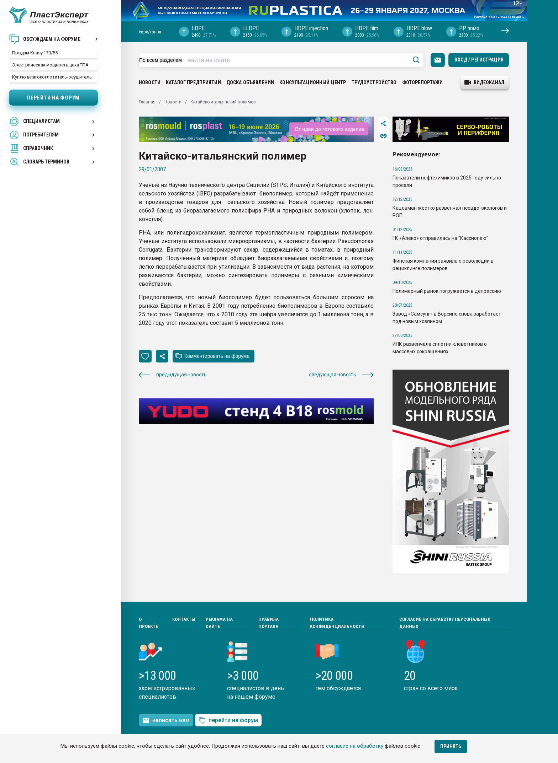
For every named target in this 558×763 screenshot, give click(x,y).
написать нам (166, 720)
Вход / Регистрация (479, 60)
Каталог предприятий (193, 82)
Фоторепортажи (422, 82)
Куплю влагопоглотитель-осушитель (52, 77)
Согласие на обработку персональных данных (444, 623)
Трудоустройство (374, 82)
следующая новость (341, 375)
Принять (450, 746)
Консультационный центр (312, 82)
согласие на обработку (354, 746)
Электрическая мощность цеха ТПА (50, 65)
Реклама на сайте (219, 623)
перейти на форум (228, 720)
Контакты (183, 619)
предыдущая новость (172, 375)
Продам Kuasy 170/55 (35, 52)
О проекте (148, 623)
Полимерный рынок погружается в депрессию (447, 291)
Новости (149, 82)
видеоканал (484, 82)
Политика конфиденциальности (337, 623)
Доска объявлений (250, 82)
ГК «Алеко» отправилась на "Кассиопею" (440, 238)
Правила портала (268, 623)
